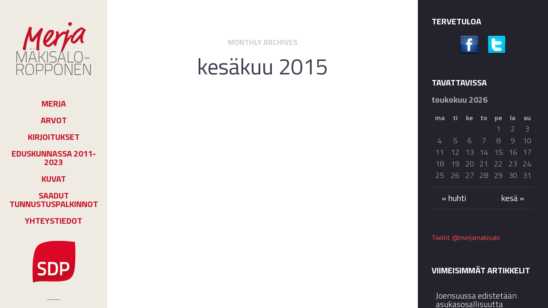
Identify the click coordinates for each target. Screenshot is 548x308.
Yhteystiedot (53, 220)
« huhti (454, 197)
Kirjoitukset (54, 136)
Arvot (54, 120)
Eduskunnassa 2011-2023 (54, 158)
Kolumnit (275, 125)
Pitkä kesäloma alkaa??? (262, 145)
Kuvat (54, 178)
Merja (54, 103)
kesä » (512, 197)
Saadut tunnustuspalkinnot (53, 199)
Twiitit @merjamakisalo (466, 237)
